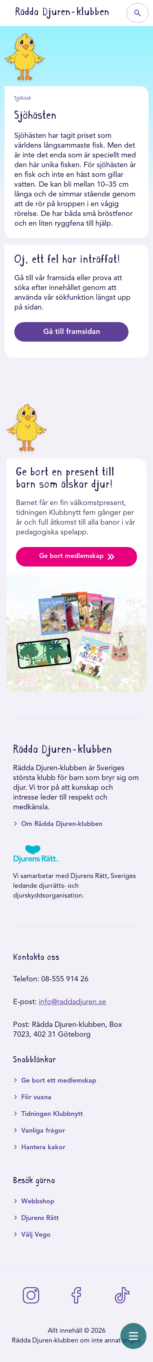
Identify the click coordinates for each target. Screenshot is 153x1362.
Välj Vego (36, 1235)
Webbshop (37, 1202)
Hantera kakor (43, 1147)
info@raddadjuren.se (72, 1002)
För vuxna (36, 1097)
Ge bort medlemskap (76, 556)
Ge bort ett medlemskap (58, 1081)
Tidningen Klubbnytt (52, 1114)
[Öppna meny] (133, 1336)
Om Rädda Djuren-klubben (61, 824)
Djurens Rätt (40, 1218)
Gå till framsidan (71, 332)
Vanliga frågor (43, 1131)
